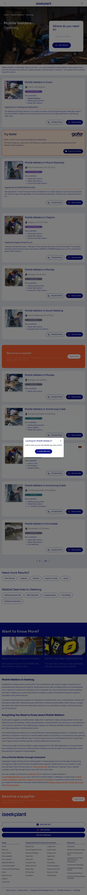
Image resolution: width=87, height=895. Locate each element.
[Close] (60, 441)
